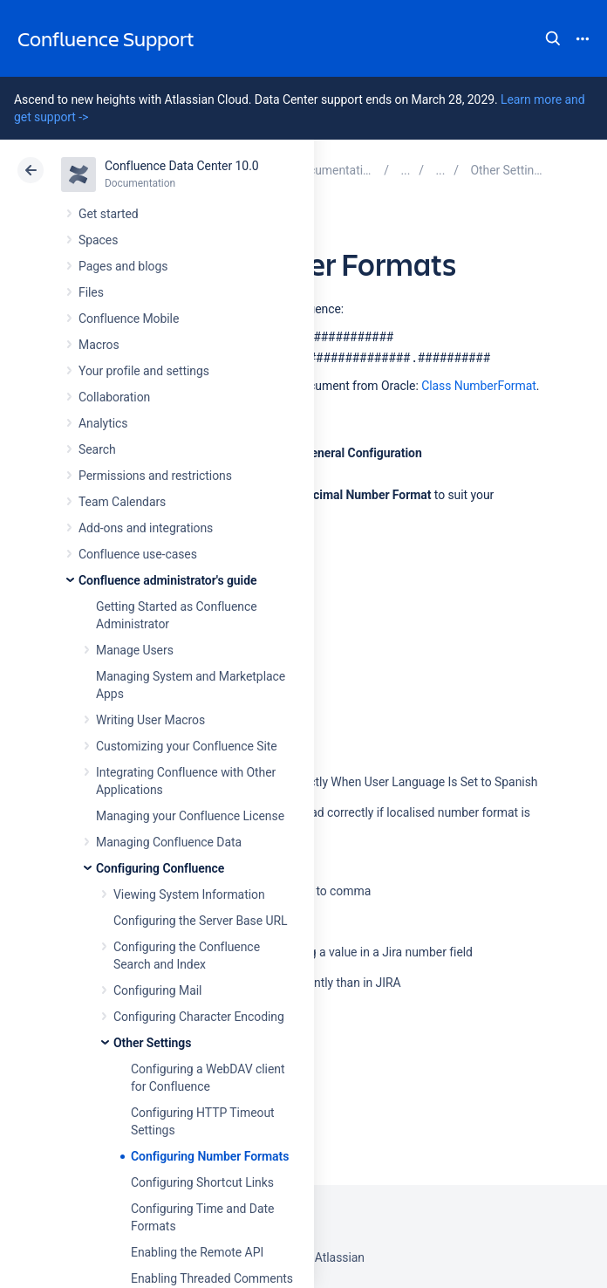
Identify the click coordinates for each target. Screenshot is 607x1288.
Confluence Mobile (128, 318)
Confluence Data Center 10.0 (182, 166)
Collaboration (114, 397)
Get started (108, 214)
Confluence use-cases (137, 554)
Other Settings (152, 1043)
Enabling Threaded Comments (212, 1278)
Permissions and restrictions (155, 476)
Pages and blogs (122, 266)
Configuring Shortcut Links (202, 1182)
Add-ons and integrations (145, 528)
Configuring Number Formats (210, 1156)
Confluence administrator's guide (167, 580)
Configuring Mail (157, 990)
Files (91, 292)
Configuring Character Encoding (198, 1017)
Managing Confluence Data (169, 842)
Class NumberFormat (478, 386)
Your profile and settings (143, 371)
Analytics (102, 423)
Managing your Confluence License (190, 816)
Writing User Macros (150, 720)
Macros (98, 345)
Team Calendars (122, 502)
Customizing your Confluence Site (186, 746)
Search (553, 38)
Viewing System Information (189, 894)
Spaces (98, 240)
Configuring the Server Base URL (200, 921)
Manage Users (135, 650)
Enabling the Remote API (197, 1252)
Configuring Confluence (160, 868)
